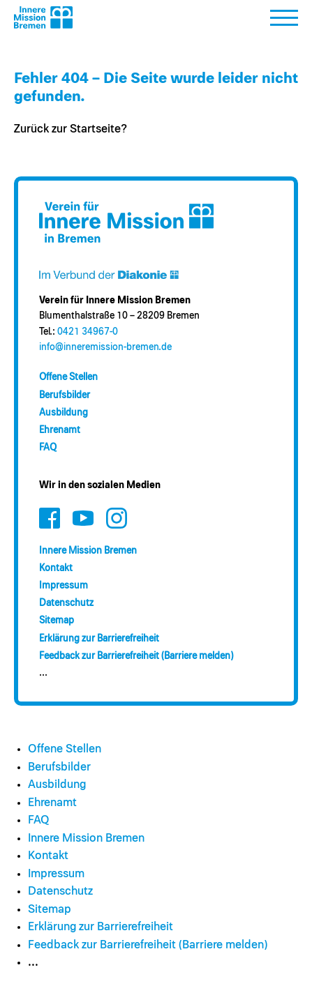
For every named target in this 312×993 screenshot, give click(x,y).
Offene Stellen (68, 377)
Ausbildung (63, 413)
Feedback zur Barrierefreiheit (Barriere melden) (136, 656)
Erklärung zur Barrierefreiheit (99, 639)
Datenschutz (66, 603)
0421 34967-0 (87, 332)
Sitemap (56, 621)
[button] (284, 21)
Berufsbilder (64, 395)
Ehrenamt (59, 430)
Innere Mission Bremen (88, 551)
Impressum (63, 586)
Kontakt (56, 568)
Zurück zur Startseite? (70, 129)
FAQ (48, 448)
